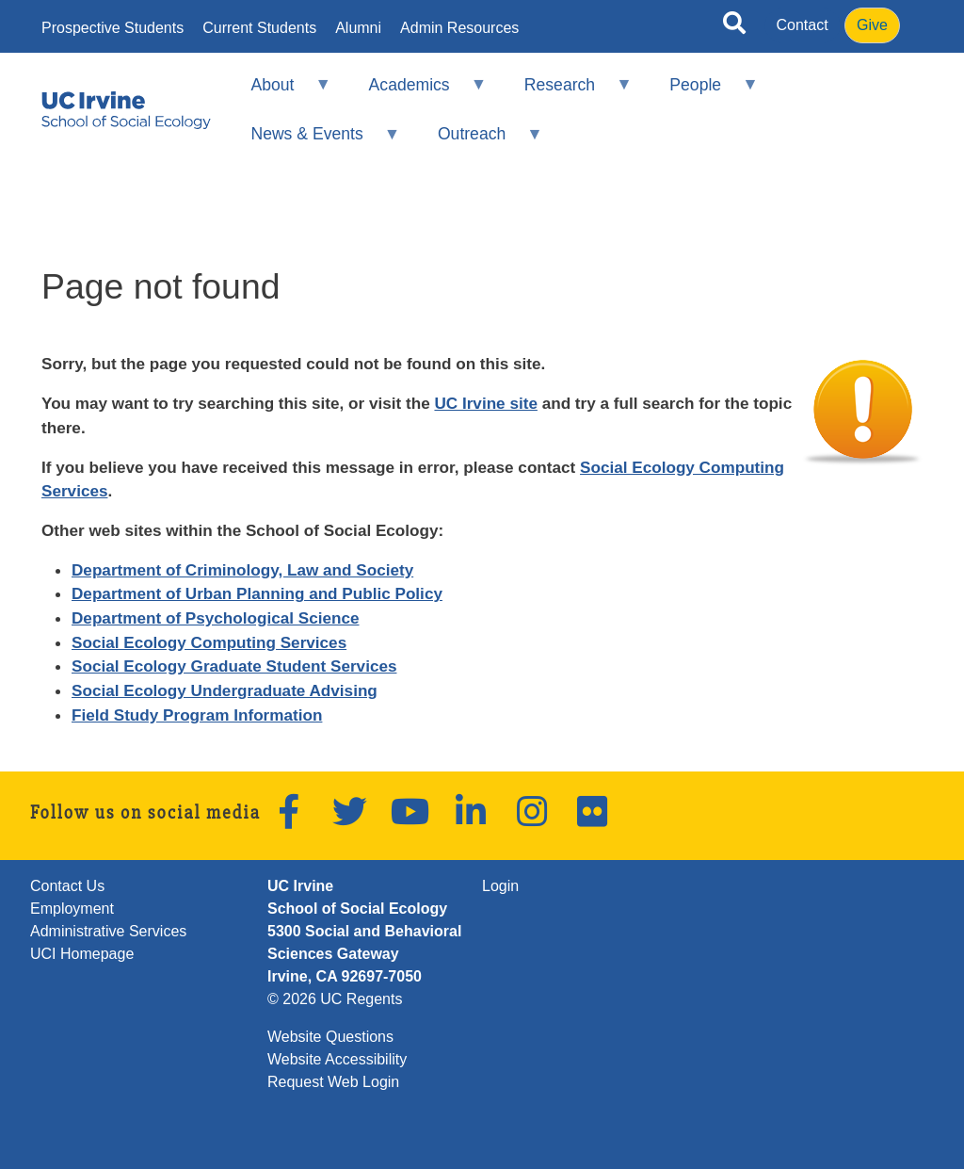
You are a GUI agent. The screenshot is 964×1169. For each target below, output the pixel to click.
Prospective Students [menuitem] (112, 28)
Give (872, 25)
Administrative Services (108, 931)
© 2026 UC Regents (334, 999)
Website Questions (330, 1037)
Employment (72, 909)
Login (500, 886)
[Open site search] (734, 26)
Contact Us (67, 886)
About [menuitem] (278, 92)
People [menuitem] (702, 92)
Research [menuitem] (565, 92)
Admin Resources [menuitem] (459, 28)
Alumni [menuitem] (358, 28)
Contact (802, 25)
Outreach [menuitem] (478, 141)
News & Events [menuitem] (313, 141)
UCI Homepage (82, 954)
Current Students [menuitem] (259, 28)
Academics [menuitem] (415, 92)
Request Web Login (333, 1082)
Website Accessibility (337, 1059)
